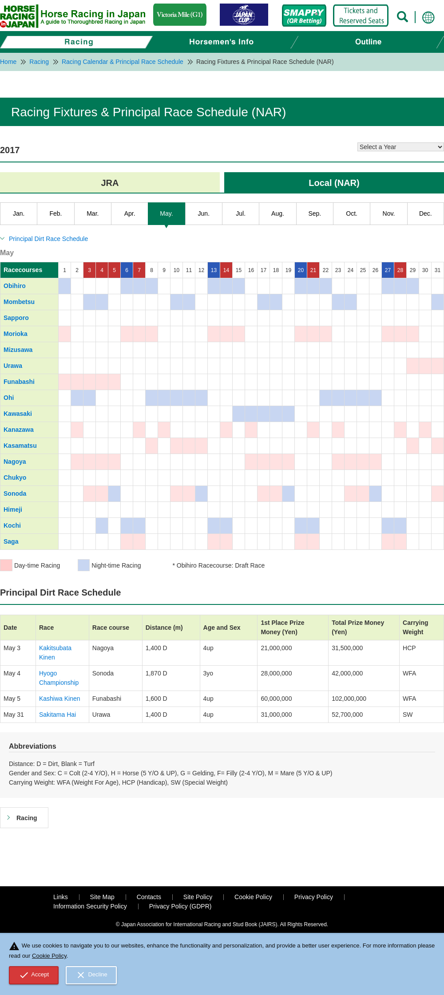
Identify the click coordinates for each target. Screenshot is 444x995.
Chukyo (15, 477)
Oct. (351, 213)
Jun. (204, 213)
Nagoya (15, 461)
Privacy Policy (313, 896)
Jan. (18, 213)
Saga (11, 541)
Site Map (102, 896)
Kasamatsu (20, 445)
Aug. (277, 213)
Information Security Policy (90, 906)
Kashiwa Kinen (59, 698)
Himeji (13, 509)
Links (60, 896)
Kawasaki (18, 413)
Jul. (241, 213)
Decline (91, 975)
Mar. (93, 213)
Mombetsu (19, 301)
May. (166, 213)
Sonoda (15, 493)
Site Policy (197, 896)
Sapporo (16, 317)
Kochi (12, 525)
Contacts (149, 896)
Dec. (425, 213)
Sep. (314, 213)
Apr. (129, 213)
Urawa (13, 365)
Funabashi (19, 381)
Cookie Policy (253, 896)
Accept (34, 975)
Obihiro (15, 285)
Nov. (389, 213)
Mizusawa (18, 349)
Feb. (55, 213)
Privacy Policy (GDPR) (180, 906)
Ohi (9, 397)
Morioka (16, 333)
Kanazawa (19, 429)
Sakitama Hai (57, 714)
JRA (110, 183)
